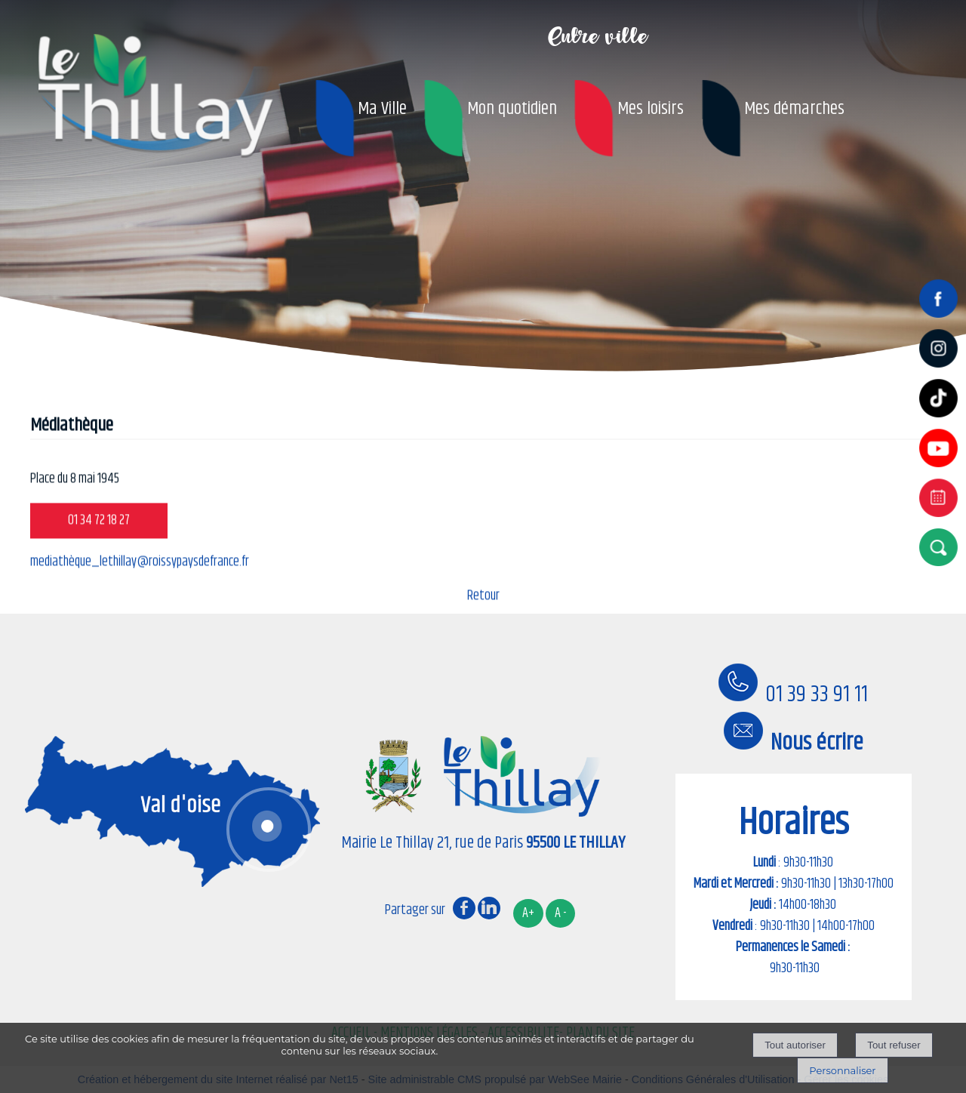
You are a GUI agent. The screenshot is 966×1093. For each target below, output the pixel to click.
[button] (941, 546)
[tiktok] (941, 419)
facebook (464, 908)
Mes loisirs (650, 108)
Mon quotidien (512, 108)
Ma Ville (382, 108)
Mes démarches (794, 108)
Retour (483, 603)
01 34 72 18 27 (99, 527)
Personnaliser (842, 1070)
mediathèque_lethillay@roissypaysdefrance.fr (139, 569)
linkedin (489, 908)
